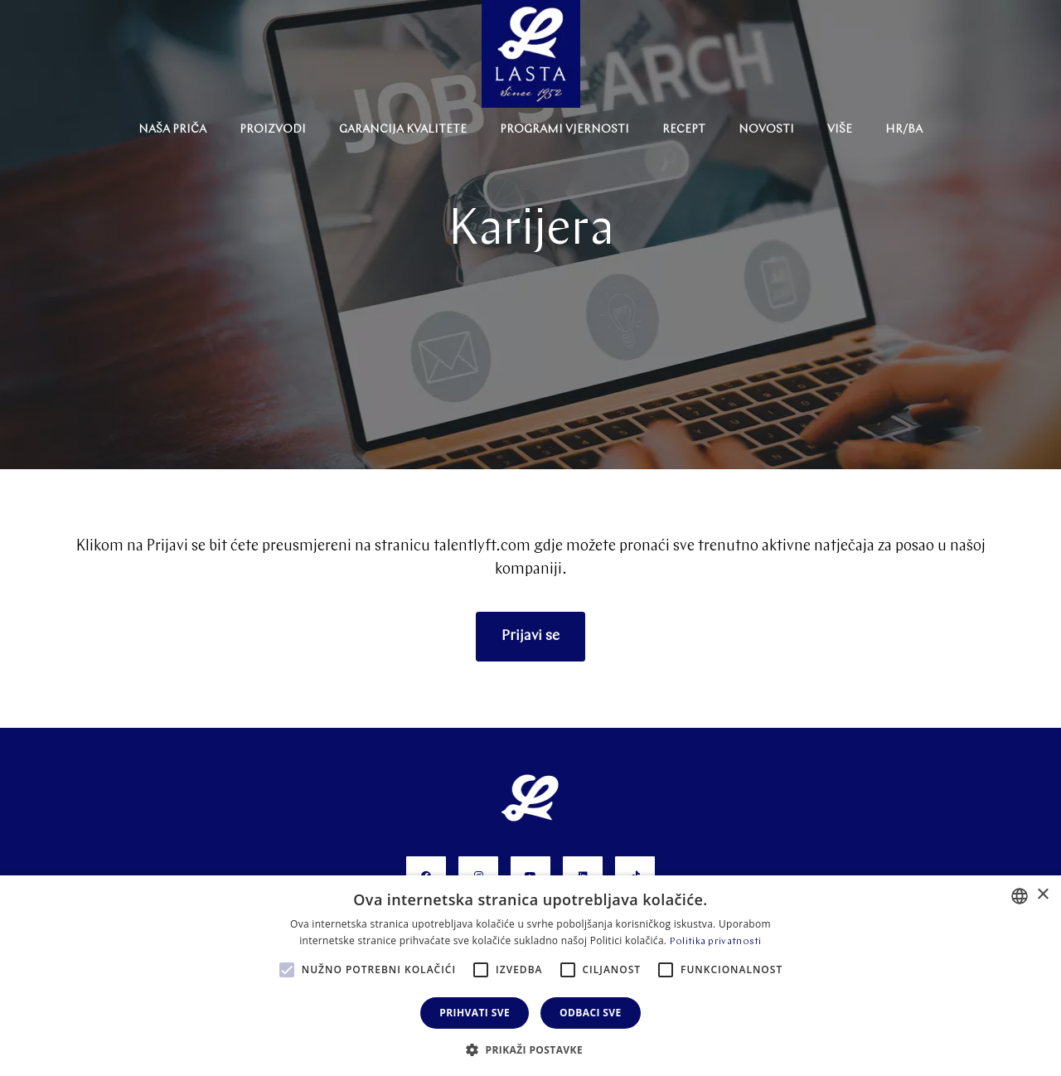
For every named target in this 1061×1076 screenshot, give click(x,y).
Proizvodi (273, 130)
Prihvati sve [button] (474, 1013)
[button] (530, 1048)
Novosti (766, 130)
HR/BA (904, 130)
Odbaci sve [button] (591, 1013)
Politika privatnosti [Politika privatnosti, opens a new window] (716, 942)
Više (839, 130)
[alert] (530, 975)
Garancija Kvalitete (403, 130)
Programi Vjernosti (564, 130)
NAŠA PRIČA (172, 130)
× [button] (1042, 895)
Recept (683, 130)
